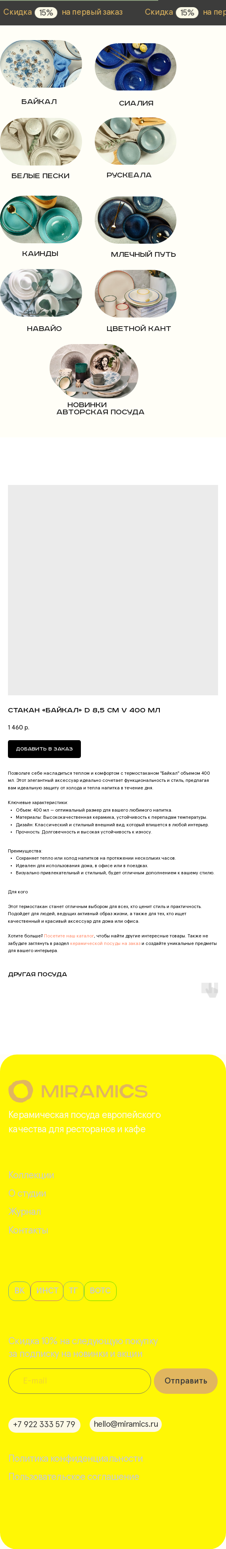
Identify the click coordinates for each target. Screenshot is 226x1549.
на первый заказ (111, 12)
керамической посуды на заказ (104, 943)
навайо (44, 329)
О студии (27, 1194)
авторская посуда (100, 412)
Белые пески (40, 176)
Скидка (37, 12)
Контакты (28, 1230)
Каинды (40, 254)
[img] (41, 63)
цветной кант (139, 329)
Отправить (186, 1381)
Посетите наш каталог (68, 936)
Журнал (24, 1212)
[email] (79, 1381)
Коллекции (31, 1175)
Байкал (39, 102)
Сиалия (136, 103)
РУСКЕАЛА (129, 175)
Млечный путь (143, 254)
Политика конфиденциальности (75, 1459)
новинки (87, 405)
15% (66, 13)
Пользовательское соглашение (73, 1477)
